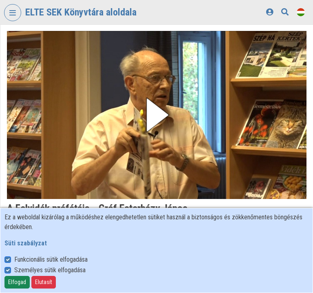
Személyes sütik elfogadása (50, 270)
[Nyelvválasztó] (301, 12)
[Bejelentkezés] (269, 12)
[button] (156, 115)
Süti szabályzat (25, 243)
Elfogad (17, 282)
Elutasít (43, 282)
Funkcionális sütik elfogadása (51, 259)
